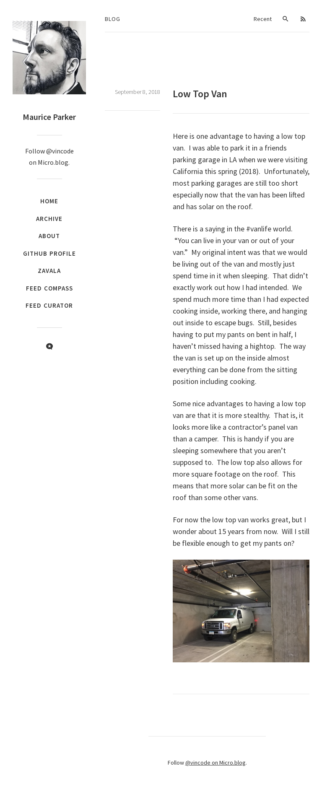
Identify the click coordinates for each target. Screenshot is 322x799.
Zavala (49, 271)
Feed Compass (49, 288)
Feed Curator (49, 305)
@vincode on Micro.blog (215, 762)
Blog (112, 19)
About (49, 236)
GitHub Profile (49, 253)
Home (49, 201)
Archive (49, 219)
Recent (263, 19)
